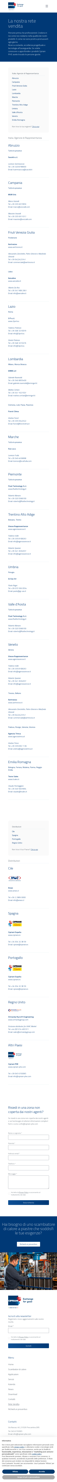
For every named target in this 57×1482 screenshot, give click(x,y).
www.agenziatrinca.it (16, 736)
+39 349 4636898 (18, 458)
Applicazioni (13, 1374)
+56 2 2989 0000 (18, 897)
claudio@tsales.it (20, 791)
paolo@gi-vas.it (19, 591)
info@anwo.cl (18, 900)
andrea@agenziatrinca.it (23, 748)
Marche (15, 97)
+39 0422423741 (18, 259)
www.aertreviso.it (15, 247)
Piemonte (16, 100)
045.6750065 (16, 1431)
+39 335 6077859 (18, 204)
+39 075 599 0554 (19, 588)
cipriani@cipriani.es (20, 944)
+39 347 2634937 (18, 550)
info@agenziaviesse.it (22, 541)
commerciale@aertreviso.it (24, 262)
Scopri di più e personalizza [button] (28, 1477)
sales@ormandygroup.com (24, 1032)
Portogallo (16, 839)
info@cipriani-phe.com (22, 1076)
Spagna (15, 835)
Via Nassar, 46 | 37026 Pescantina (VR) (23, 1427)
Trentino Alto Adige (20, 104)
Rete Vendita (13, 1404)
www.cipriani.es (14, 935)
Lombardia (16, 93)
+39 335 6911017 (18, 216)
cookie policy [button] (36, 1454)
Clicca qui (35, 126)
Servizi (11, 1379)
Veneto (15, 116)
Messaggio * (12, 1174)
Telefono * (12, 1164)
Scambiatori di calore (17, 1369)
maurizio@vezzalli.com (22, 219)
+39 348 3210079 (18, 330)
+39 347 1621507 (18, 392)
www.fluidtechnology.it (17, 488)
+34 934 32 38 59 (18, 941)
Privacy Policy (24, 1192)
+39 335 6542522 (18, 420)
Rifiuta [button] (15, 1472)
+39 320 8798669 (18, 166)
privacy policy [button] (19, 1447)
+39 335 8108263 (18, 538)
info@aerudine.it (19, 293)
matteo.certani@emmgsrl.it (24, 395)
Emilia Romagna (18, 119)
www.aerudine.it (14, 281)
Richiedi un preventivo (28, 1244)
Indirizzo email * (14, 1153)
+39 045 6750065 (18, 1073)
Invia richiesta (28, 1202)
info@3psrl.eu (18, 333)
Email (11, 1326)
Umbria (15, 108)
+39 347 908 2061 (19, 290)
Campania (16, 81)
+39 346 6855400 (18, 380)
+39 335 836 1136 (19, 745)
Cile (13, 831)
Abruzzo (15, 78)
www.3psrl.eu (13, 321)
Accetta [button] (42, 1472)
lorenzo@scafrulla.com (22, 461)
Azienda (11, 1384)
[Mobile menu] (47, 6)
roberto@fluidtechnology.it (24, 501)
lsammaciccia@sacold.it (22, 169)
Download (12, 1394)
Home (11, 1364)
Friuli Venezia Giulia (19, 85)
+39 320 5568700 (18, 498)
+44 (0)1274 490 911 (20, 1029)
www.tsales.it (13, 779)
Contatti (11, 1399)
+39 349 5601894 (18, 788)
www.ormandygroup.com (18, 1019)
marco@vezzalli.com (21, 206)
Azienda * (11, 1143)
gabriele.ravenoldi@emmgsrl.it (25, 383)
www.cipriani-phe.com (17, 1066)
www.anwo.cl (13, 890)
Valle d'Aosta (17, 112)
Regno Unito (17, 842)
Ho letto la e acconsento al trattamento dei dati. (25, 1193)
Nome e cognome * (15, 1133)
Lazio (14, 89)
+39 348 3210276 (18, 343)
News (11, 1389)
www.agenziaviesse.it (17, 529)
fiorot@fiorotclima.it (21, 423)
